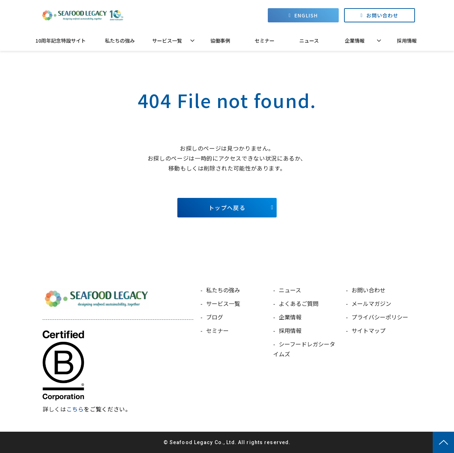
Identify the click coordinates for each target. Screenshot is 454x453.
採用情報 (407, 40)
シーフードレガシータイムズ (304, 349)
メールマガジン (371, 303)
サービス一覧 (167, 40)
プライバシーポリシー (379, 317)
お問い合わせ (382, 15)
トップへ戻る (227, 207)
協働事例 (220, 40)
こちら (75, 409)
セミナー (265, 40)
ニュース (309, 40)
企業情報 (355, 40)
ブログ (214, 317)
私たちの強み (120, 40)
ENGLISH (306, 15)
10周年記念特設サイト (60, 40)
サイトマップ (368, 330)
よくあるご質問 (299, 303)
